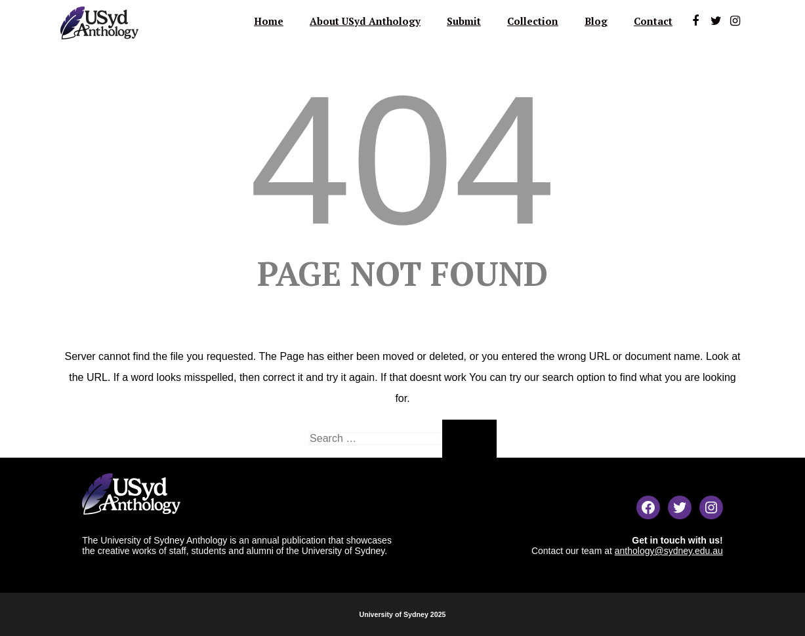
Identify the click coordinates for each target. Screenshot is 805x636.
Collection (532, 21)
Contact (653, 21)
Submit (464, 21)
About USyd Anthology (365, 21)
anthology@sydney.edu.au (669, 551)
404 (402, 160)
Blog (596, 21)
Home (268, 21)
